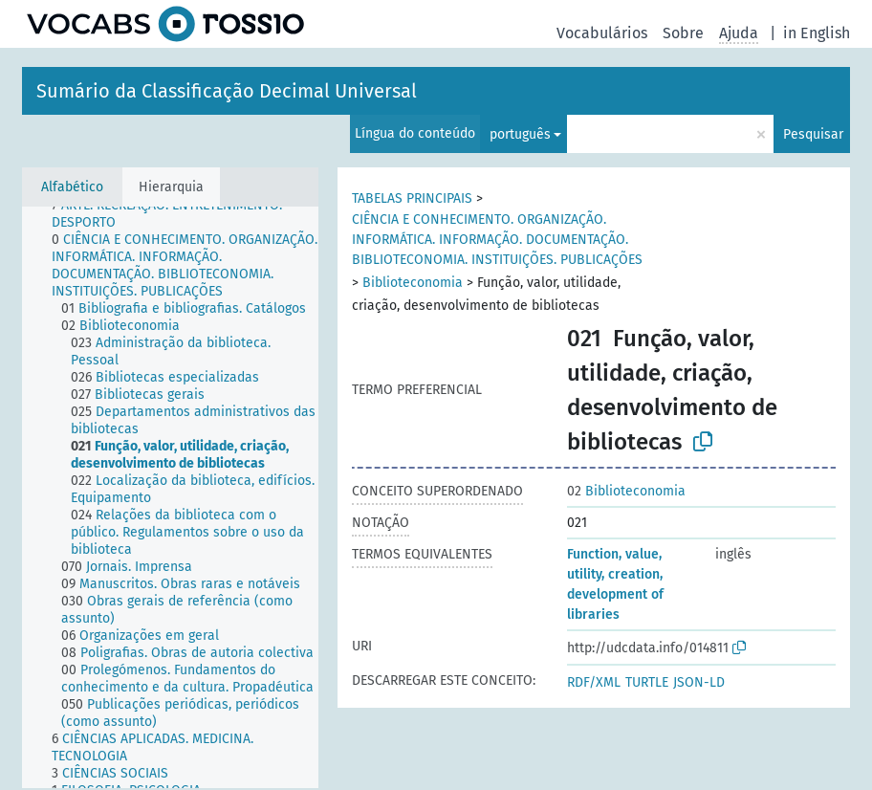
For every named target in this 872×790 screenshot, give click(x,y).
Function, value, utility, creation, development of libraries (615, 584)
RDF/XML (594, 682)
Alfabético (72, 187)
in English (816, 33)
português (520, 134)
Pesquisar (813, 134)
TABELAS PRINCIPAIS (412, 198)
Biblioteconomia (412, 282)
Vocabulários (601, 33)
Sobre (683, 33)
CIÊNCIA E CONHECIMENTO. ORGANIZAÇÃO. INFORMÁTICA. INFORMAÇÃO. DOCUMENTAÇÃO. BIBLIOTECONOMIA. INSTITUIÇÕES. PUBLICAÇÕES (497, 239)
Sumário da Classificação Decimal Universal (226, 90)
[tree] (170, 497)
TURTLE (646, 682)
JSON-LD (699, 682)
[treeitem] (193, 214)
